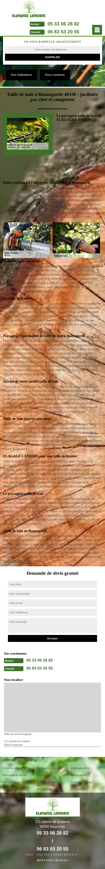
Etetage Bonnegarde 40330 (49, 772)
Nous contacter (55, 74)
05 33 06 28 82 (63, 23)
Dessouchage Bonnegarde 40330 (15, 786)
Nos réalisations (21, 74)
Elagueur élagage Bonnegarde (82, 786)
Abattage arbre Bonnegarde (80, 772)
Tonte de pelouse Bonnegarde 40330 (48, 786)
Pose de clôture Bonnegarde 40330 (15, 772)
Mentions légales (52, 860)
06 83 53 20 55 (63, 31)
